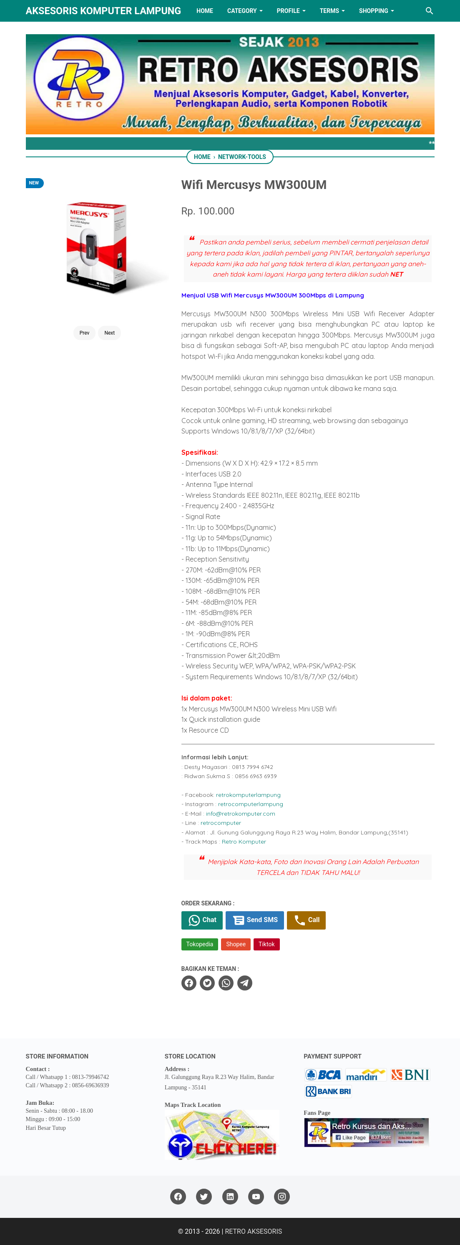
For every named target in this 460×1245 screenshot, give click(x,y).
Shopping (373, 11)
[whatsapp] (226, 982)
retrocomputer (221, 823)
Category (242, 11)
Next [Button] (109, 333)
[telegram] (244, 982)
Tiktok (266, 944)
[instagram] (282, 1197)
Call (306, 920)
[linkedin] (230, 1197)
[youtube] (256, 1197)
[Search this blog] (430, 11)
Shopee (236, 944)
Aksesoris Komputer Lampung (103, 11)
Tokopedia (200, 944)
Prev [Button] (85, 333)
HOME (204, 11)
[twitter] (207, 982)
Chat (202, 920)
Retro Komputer (244, 841)
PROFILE (288, 11)
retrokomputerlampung (248, 795)
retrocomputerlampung (250, 804)
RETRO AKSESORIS (253, 1231)
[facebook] (188, 982)
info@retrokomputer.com (240, 813)
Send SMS (255, 920)
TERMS (329, 11)
